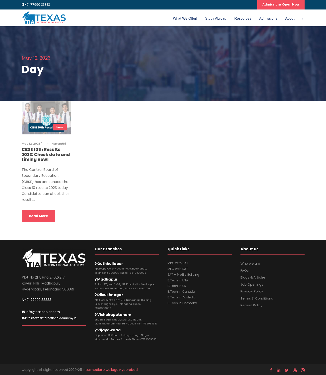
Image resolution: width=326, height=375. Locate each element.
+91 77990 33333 (37, 4)
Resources (242, 18)
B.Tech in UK (177, 286)
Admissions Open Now (280, 4)
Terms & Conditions (256, 298)
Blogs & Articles (253, 277)
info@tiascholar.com (41, 311)
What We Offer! (185, 18)
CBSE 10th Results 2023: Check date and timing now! (46, 155)
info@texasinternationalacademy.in (49, 318)
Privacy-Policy (251, 291)
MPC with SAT (178, 263)
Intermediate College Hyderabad (110, 369)
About (290, 18)
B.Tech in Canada (181, 291)
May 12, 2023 (31, 143)
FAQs (244, 270)
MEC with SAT (178, 269)
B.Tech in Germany (182, 303)
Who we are (250, 263)
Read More (38, 216)
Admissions (268, 18)
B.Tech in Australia (182, 297)
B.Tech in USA (178, 280)
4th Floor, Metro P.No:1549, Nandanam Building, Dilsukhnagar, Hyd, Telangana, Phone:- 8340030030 (123, 304)
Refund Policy (251, 305)
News (59, 127)
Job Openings (251, 284)
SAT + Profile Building (183, 274)
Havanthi (58, 143)
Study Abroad (215, 18)
